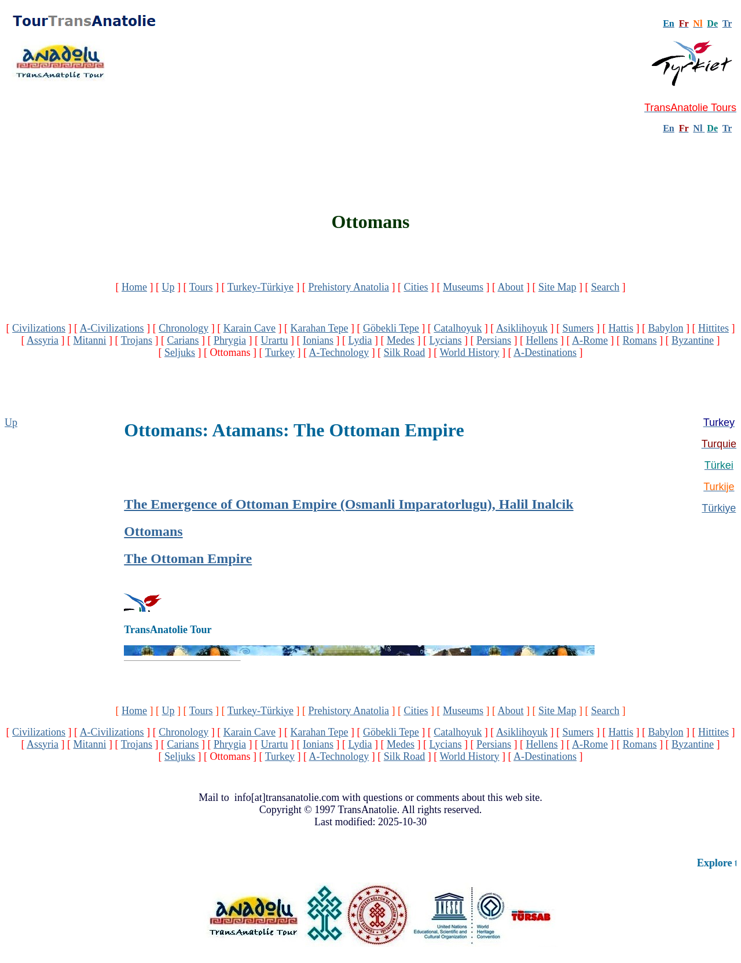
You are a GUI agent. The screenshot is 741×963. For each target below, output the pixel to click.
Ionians (318, 340)
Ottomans (153, 531)
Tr (727, 23)
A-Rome (590, 340)
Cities (415, 287)
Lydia (360, 340)
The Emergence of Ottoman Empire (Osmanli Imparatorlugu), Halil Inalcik (348, 504)
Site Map (557, 287)
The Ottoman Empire (188, 558)
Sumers (577, 328)
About (510, 287)
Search (605, 287)
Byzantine (693, 340)
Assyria (42, 340)
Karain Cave (249, 328)
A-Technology (339, 352)
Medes (400, 340)
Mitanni (90, 340)
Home (134, 287)
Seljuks (179, 352)
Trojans (136, 340)
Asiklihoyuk (522, 328)
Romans (640, 340)
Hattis (620, 328)
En (668, 128)
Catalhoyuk (458, 328)
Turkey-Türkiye (261, 287)
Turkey (280, 352)
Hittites (713, 328)
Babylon (665, 328)
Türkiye (719, 508)
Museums (463, 287)
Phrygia (230, 340)
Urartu (274, 340)
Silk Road (404, 352)
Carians (183, 340)
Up (168, 287)
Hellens (542, 340)
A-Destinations (545, 352)
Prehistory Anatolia (348, 287)
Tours (201, 287)
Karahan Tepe (320, 328)
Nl (697, 128)
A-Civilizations (112, 328)
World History (469, 352)
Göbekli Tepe (391, 328)
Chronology (183, 328)
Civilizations (38, 328)
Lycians (446, 340)
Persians (493, 340)
